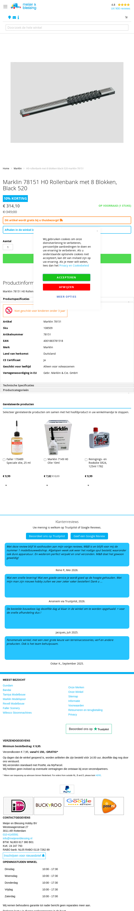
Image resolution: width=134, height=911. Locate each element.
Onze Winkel (75, 691)
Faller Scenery (11, 708)
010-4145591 (10, 834)
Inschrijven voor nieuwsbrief (24, 855)
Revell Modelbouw (13, 703)
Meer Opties (67, 296)
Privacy (72, 714)
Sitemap (73, 696)
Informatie (74, 700)
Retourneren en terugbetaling (85, 710)
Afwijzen (66, 287)
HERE (98, 775)
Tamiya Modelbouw (14, 694)
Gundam (8, 685)
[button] (6, 485)
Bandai (7, 690)
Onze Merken (76, 687)
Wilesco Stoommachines (17, 712)
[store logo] (23, 6)
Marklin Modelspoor (14, 699)
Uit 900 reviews (120, 8)
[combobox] (67, 28)
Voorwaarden (76, 705)
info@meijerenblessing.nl (17, 838)
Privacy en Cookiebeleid (74, 265)
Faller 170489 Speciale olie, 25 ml (19, 460)
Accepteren (66, 277)
